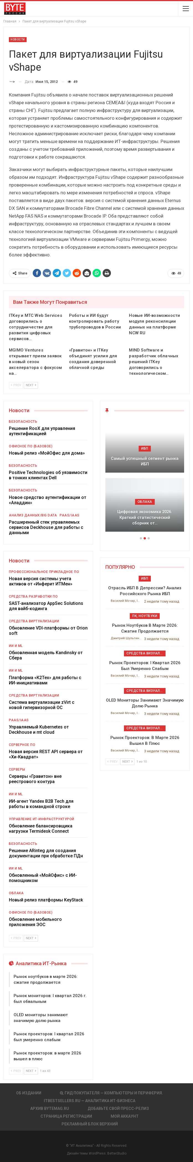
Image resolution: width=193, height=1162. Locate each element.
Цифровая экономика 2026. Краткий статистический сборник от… (144, 517)
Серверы (17, 769)
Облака (16, 893)
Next (31, 385)
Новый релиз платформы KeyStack (46, 900)
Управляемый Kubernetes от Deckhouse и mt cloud (39, 729)
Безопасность (23, 422)
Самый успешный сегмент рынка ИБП (145, 461)
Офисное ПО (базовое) (30, 446)
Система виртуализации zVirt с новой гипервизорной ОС (41, 705)
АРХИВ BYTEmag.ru (49, 1108)
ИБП (144, 448)
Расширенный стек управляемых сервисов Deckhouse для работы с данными (46, 527)
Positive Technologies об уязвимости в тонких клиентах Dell (48, 475)
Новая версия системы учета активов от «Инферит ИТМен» (40, 581)
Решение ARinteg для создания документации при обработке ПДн (46, 853)
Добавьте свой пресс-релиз (118, 1108)
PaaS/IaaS (70, 515)
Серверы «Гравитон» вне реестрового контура (35, 779)
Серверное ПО (22, 745)
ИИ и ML (16, 646)
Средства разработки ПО (33, 596)
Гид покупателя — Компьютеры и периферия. (111, 1093)
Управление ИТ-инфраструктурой (41, 819)
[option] (144, 478)
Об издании (28, 1093)
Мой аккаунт (125, 1116)
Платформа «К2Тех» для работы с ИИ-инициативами (45, 680)
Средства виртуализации (34, 621)
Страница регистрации (66, 1116)
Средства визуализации (146, 653)
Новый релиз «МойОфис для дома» (48, 453)
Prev (16, 385)
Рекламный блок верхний (90, 1124)
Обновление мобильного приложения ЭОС (35, 922)
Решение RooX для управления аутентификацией (42, 431)
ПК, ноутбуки (144, 616)
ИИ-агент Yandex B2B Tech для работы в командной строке (41, 804)
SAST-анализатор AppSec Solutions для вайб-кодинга (46, 606)
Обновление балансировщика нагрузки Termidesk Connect (40, 828)
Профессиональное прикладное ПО (44, 572)
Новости (18, 39)
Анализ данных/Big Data (33, 515)
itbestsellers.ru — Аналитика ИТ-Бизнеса (89, 1101)
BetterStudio (116, 1153)
